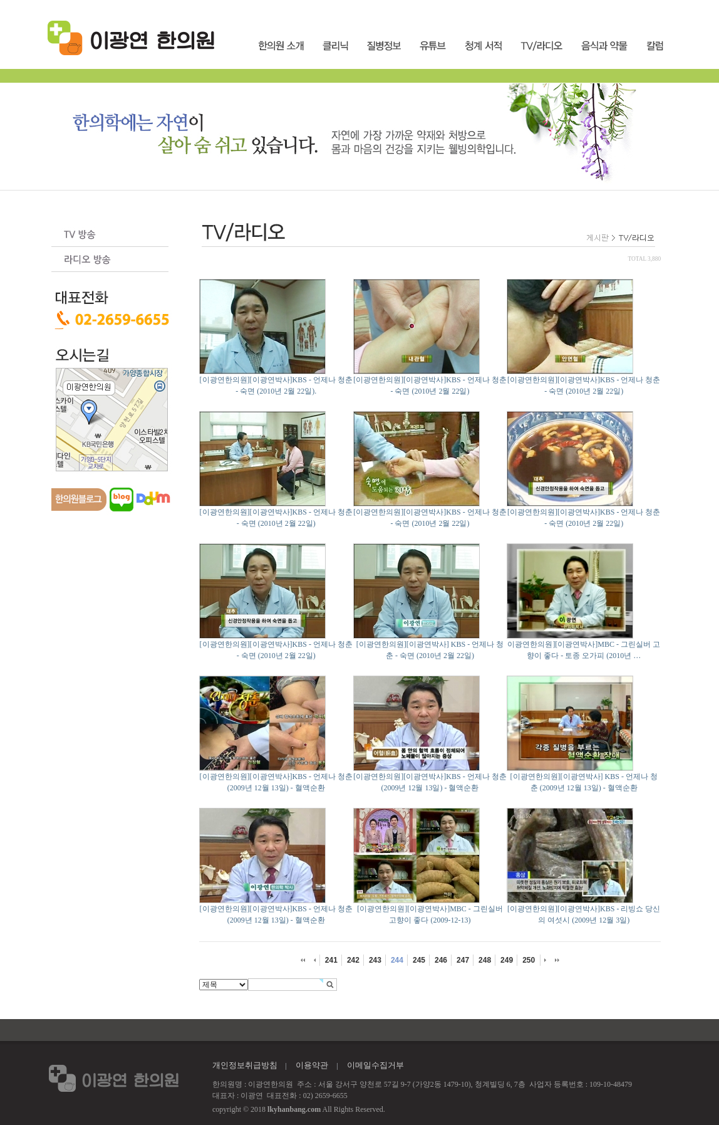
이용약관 (312, 1065)
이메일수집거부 (375, 1065)
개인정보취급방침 (244, 1065)
